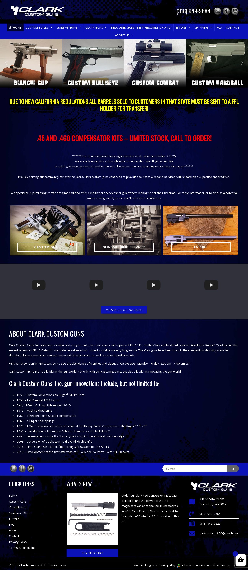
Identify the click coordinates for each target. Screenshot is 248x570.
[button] (51, 27)
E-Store (14, 519)
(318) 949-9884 (193, 11)
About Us (124, 35)
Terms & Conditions (22, 547)
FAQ (219, 27)
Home (17, 27)
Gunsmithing (69, 27)
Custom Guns (18, 501)
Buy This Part (92, 553)
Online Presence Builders (193, 565)
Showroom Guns (20, 513)
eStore (183, 27)
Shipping (203, 27)
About (13, 530)
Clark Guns (96, 27)
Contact (232, 27)
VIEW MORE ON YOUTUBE (124, 310)
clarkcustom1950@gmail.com (219, 533)
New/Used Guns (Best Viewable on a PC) (141, 27)
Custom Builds (39, 27)
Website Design (221, 565)
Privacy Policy (18, 542)
